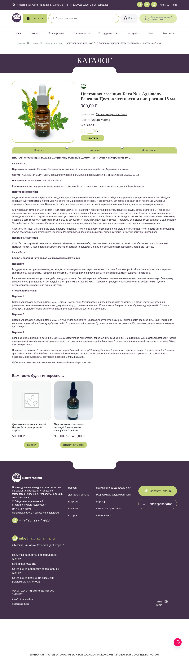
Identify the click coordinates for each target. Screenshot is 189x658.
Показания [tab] (94, 150)
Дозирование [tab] (149, 150)
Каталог (35, 33)
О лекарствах (56, 33)
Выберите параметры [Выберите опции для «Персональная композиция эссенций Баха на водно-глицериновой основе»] (73, 444)
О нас (18, 33)
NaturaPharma (100, 119)
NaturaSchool (103, 515)
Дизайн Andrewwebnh (22, 599)
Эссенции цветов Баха (51, 43)
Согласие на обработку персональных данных (35, 571)
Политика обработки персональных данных (34, 557)
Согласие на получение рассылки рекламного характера (33, 580)
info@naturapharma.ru (37, 539)
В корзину (92, 138)
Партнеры (101, 501)
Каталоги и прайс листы (109, 508)
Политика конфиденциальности (113, 487)
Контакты (168, 33)
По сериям (32, 43)
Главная (21, 43)
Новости (72, 487)
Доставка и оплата (78, 494)
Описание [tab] (39, 150)
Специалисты (81, 33)
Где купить (133, 33)
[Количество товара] (90, 131)
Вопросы (73, 501)
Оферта (72, 515)
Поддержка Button (20, 604)
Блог (151, 33)
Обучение (73, 508)
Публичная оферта (24, 564)
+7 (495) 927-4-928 (167, 5)
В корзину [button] (31, 444)
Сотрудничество (108, 33)
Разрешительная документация (113, 494)
